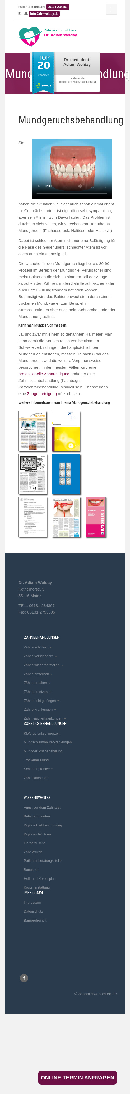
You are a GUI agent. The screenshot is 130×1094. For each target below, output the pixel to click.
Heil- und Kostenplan (40, 879)
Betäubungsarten (37, 816)
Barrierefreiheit (35, 920)
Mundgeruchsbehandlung (43, 751)
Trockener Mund (36, 760)
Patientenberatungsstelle (43, 861)
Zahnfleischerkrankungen (45, 718)
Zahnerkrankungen (40, 709)
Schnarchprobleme (38, 769)
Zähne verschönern (40, 656)
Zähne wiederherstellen (43, 665)
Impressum (32, 902)
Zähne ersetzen (37, 692)
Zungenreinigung (42, 393)
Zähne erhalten (37, 683)
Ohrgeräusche (34, 843)
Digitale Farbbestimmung (43, 825)
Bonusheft (31, 870)
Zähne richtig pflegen (41, 701)
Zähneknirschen (36, 778)
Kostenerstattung (37, 887)
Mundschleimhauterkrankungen (48, 742)
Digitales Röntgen (37, 834)
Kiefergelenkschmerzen (42, 733)
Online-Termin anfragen (77, 1078)
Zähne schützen (38, 647)
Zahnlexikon (33, 852)
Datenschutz (33, 911)
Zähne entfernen (38, 674)
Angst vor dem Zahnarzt (42, 807)
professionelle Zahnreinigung (43, 374)
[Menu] (111, 9)
